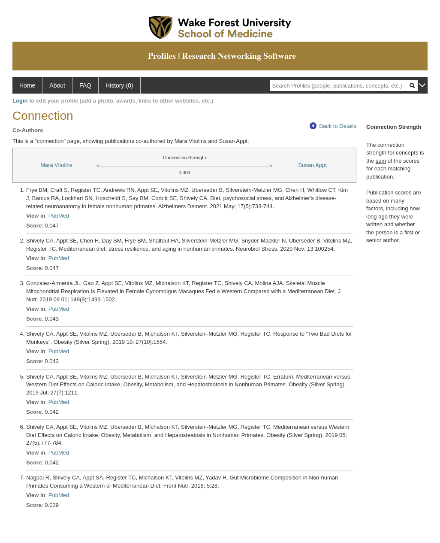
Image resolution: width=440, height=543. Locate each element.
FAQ (85, 85)
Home (27, 85)
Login (19, 100)
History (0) (119, 85)
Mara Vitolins (56, 165)
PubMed (58, 215)
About (57, 85)
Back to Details (333, 126)
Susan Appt (312, 165)
